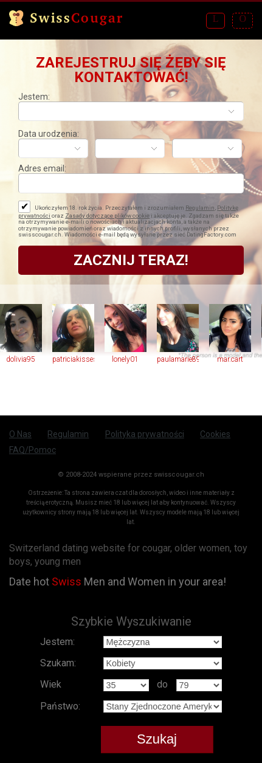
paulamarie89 (178, 359)
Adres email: (42, 168)
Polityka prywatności (144, 434)
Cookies (215, 434)
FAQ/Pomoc (32, 450)
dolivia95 (20, 359)
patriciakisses (73, 359)
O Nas (20, 434)
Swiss (66, 581)
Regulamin (200, 207)
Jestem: (34, 97)
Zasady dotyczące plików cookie (107, 215)
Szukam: (58, 663)
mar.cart (230, 359)
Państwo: (60, 706)
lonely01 (125, 359)
